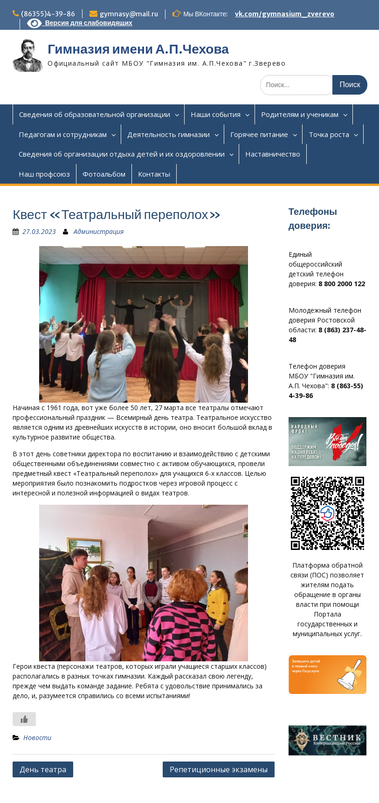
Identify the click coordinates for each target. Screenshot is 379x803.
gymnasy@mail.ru (129, 14)
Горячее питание (259, 134)
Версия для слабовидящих (79, 23)
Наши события (216, 114)
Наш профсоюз (44, 173)
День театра (43, 769)
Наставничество (272, 153)
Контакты (154, 173)
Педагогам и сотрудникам (63, 134)
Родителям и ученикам (299, 114)
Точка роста (329, 134)
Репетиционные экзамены (219, 769)
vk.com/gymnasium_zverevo (284, 14)
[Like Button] (24, 719)
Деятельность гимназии (168, 134)
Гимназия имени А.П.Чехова (138, 49)
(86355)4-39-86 (48, 14)
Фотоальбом (104, 173)
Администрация (99, 231)
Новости (37, 737)
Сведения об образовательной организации (94, 114)
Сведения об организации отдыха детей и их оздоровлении (122, 153)
